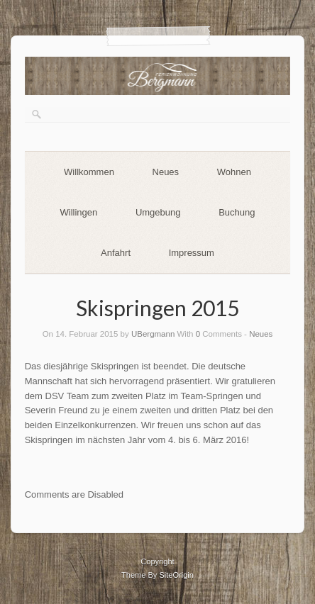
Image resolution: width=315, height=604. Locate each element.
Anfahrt (116, 252)
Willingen (79, 212)
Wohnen (234, 172)
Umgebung (158, 212)
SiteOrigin (176, 575)
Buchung (237, 212)
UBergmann (153, 334)
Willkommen (89, 172)
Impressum (191, 252)
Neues (166, 172)
